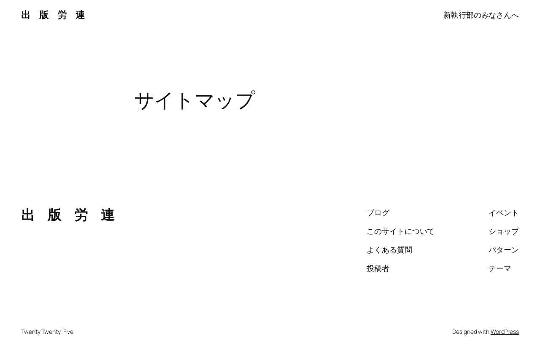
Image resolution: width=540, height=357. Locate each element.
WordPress (505, 331)
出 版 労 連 (53, 14)
